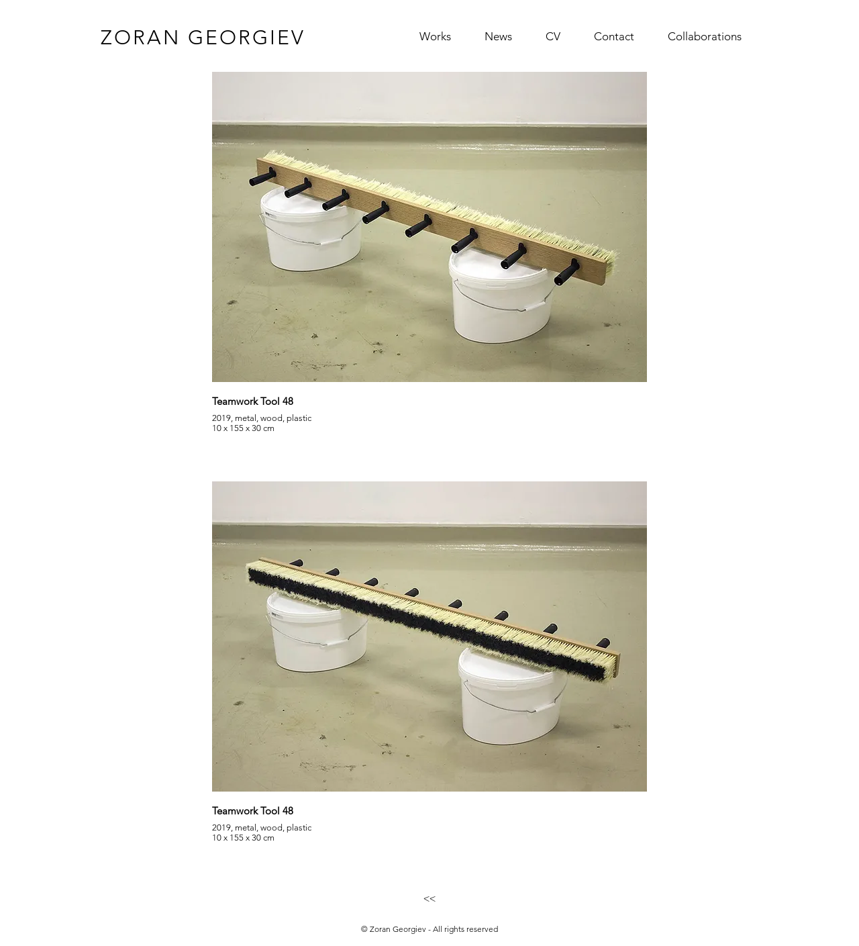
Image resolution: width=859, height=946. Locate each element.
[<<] (429, 898)
